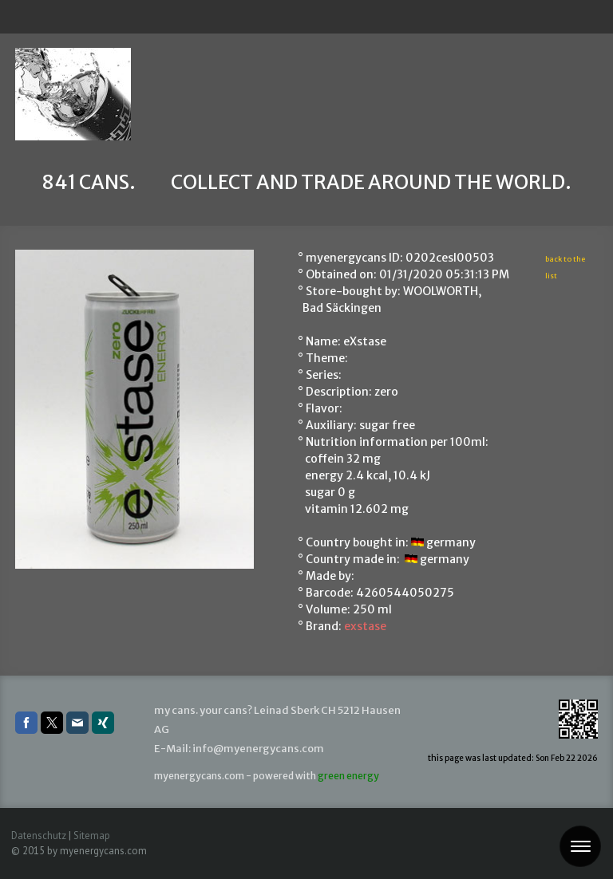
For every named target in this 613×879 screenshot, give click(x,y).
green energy (348, 776)
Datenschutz (38, 835)
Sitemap (91, 835)
